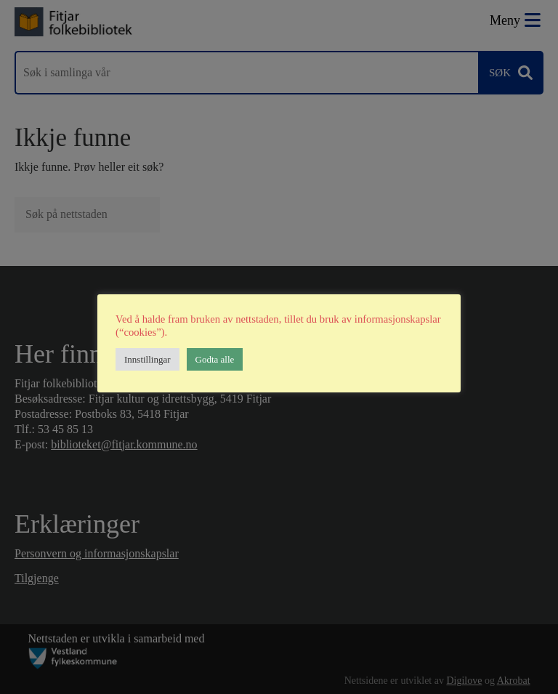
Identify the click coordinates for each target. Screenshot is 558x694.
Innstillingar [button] (147, 359)
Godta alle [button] (215, 359)
